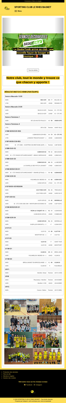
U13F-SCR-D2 (10, 197)
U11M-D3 (8, 259)
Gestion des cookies (9, 378)
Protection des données (10, 372)
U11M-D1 (8, 249)
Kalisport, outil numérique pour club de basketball (37, 401)
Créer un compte (36, 1)
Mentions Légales (8, 376)
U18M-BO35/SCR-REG (13, 131)
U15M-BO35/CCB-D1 (12, 169)
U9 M (7, 276)
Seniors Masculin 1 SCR (13, 96)
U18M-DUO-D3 (10, 159)
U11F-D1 (8, 228)
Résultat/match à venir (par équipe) (21, 92)
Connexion (28, 1)
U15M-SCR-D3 (10, 176)
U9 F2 (7, 287)
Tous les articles (33, 70)
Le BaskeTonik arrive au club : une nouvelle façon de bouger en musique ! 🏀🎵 (33, 53)
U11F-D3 (8, 238)
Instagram (38, 385)
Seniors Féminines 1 (12, 117)
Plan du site (7, 374)
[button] (7, 42)
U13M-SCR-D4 (10, 217)
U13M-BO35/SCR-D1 (12, 207)
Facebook (28, 385)
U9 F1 (7, 269)
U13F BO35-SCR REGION (13, 186)
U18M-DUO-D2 (10, 148)
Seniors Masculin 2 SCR (13, 107)
